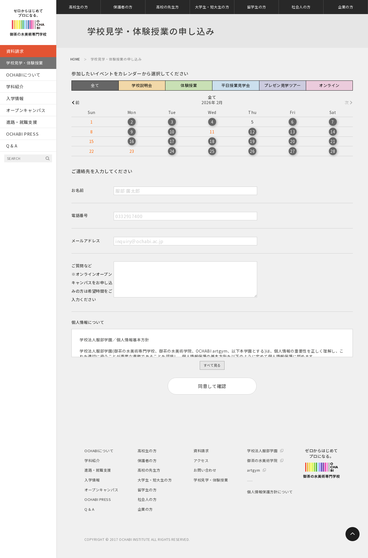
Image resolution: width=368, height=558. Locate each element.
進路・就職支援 (21, 122)
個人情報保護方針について (270, 491)
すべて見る (212, 365)
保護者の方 (123, 7)
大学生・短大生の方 (212, 7)
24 (172, 151)
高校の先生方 (167, 7)
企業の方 (345, 7)
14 (332, 132)
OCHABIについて (23, 75)
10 (172, 132)
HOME (75, 59)
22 (91, 151)
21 (332, 141)
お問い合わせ (205, 470)
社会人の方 (301, 7)
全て (95, 85)
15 (91, 141)
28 (332, 151)
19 (252, 141)
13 (292, 132)
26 (252, 151)
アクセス (201, 460)
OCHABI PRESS (22, 134)
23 (131, 151)
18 (212, 141)
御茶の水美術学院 (262, 460)
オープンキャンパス (25, 110)
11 (212, 132)
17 (172, 141)
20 (292, 141)
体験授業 (189, 85)
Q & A (11, 146)
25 (212, 151)
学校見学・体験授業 (24, 63)
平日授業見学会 (235, 85)
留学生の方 (256, 7)
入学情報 (15, 98)
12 (252, 132)
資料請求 (15, 51)
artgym (253, 470)
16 (131, 141)
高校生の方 (78, 7)
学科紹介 (15, 86)
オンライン (329, 85)
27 (292, 151)
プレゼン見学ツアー (282, 85)
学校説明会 (142, 85)
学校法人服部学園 (262, 450)
